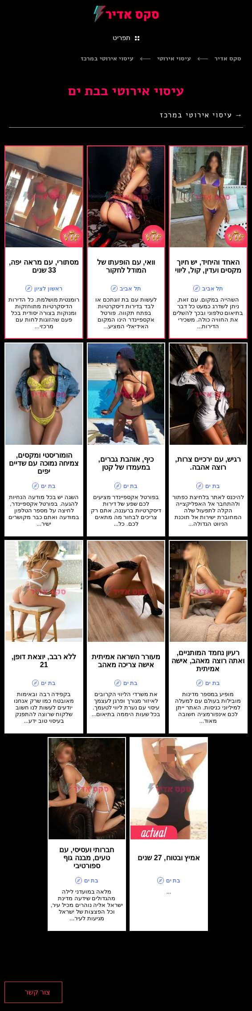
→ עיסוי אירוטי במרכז (201, 115)
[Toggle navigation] (126, 37)
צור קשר (37, 992)
